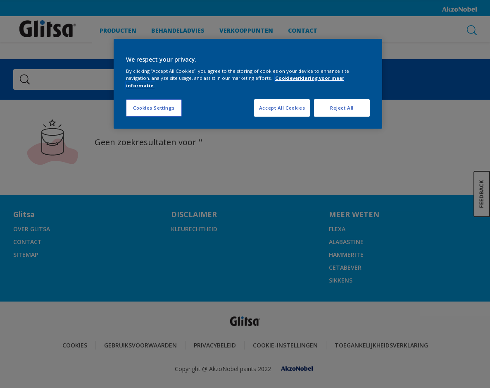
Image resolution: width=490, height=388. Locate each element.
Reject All (342, 108)
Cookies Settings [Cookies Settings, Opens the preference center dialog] (154, 108)
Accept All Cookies (282, 108)
